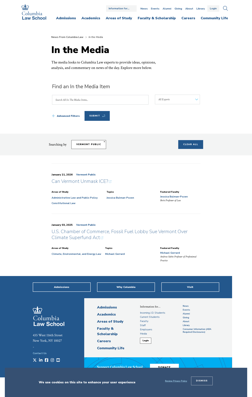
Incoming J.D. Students (152, 313)
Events (155, 8)
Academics (106, 314)
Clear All (190, 144)
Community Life (110, 348)
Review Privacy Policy (176, 381)
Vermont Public (86, 174)
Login (213, 8)
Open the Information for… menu (121, 8)
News (144, 8)
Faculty (144, 321)
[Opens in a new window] (35, 360)
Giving (178, 8)
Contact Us (40, 353)
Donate (164, 367)
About (189, 8)
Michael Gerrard (115, 254)
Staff (143, 325)
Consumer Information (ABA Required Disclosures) (197, 331)
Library (200, 8)
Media (143, 333)
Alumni (167, 8)
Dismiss (202, 380)
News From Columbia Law (67, 37)
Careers (104, 341)
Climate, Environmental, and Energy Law (76, 254)
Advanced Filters (68, 116)
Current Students (150, 317)
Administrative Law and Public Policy (75, 198)
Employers (146, 329)
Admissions (107, 307)
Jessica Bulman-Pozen (120, 198)
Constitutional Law (64, 203)
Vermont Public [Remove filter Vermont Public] (88, 144)
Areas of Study (110, 321)
